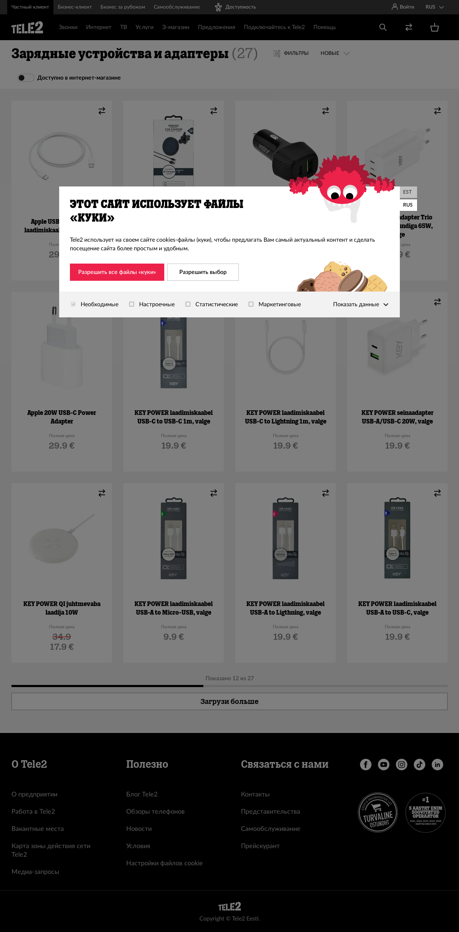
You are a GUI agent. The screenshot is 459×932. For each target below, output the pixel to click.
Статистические (211, 304)
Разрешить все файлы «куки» (117, 272)
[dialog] (229, 251)
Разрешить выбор (203, 272)
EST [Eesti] (407, 192)
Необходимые (94, 304)
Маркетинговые (275, 304)
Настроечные (152, 304)
